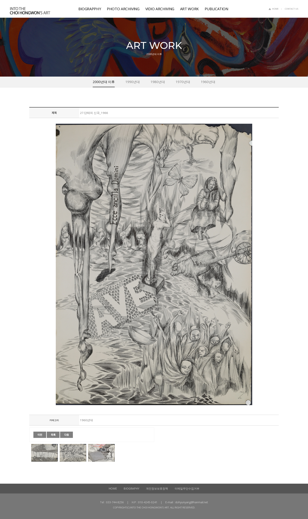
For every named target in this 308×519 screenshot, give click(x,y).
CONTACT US (291, 8)
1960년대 (208, 82)
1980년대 (157, 82)
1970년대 (183, 82)
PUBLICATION (216, 8)
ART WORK (189, 8)
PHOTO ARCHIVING (123, 8)
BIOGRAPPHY (89, 8)
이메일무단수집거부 (187, 488)
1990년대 (132, 82)
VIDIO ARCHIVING (159, 8)
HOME (275, 8)
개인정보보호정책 (157, 488)
